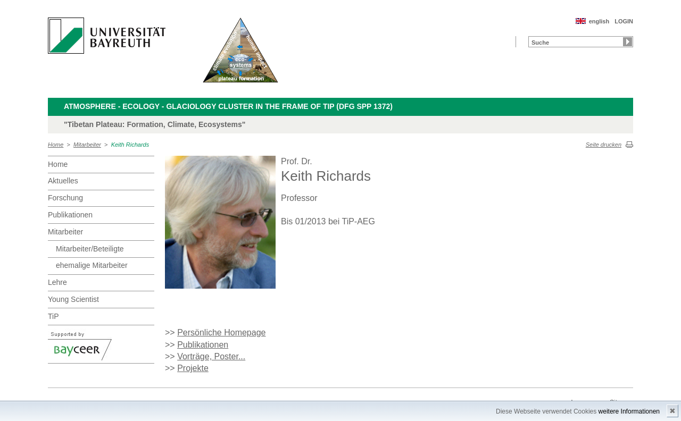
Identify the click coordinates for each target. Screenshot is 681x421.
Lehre (57, 282)
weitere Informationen (629, 411)
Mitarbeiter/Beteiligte (90, 249)
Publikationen (70, 214)
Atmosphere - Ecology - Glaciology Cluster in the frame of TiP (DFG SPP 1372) (228, 106)
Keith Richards (130, 144)
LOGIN (623, 21)
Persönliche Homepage (221, 332)
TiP (53, 316)
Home (55, 144)
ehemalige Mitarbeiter (92, 265)
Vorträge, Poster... (211, 356)
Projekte (193, 368)
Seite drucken (603, 144)
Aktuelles (63, 180)
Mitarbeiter (87, 144)
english (599, 21)
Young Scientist (73, 299)
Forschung (65, 197)
